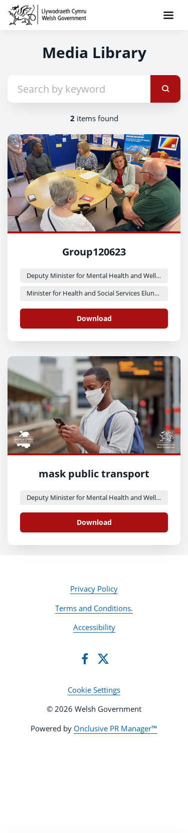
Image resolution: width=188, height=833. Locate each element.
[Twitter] (103, 658)
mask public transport (94, 473)
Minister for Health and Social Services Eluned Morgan (97, 293)
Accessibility (94, 627)
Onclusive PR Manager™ (115, 728)
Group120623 (94, 251)
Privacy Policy (94, 589)
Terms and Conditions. (94, 608)
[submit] (165, 89)
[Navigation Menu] (168, 15)
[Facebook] (84, 658)
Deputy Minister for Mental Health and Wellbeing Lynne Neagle (97, 275)
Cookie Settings (94, 690)
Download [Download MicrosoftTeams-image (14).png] (94, 522)
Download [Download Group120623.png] (94, 318)
